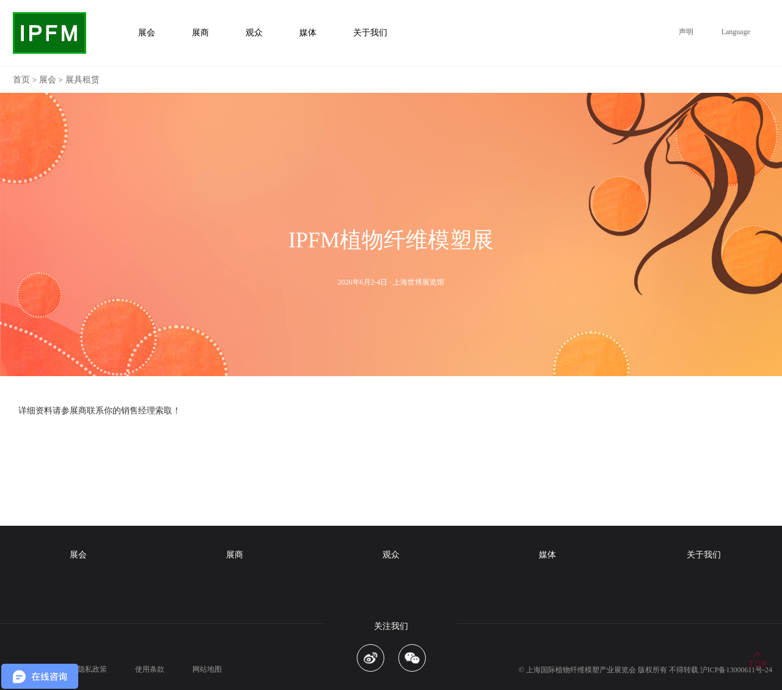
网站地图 (207, 669)
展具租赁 (82, 79)
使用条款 (149, 669)
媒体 (547, 554)
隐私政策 (92, 669)
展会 (47, 79)
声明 (686, 31)
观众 (391, 554)
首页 (21, 79)
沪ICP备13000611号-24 (736, 670)
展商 (234, 554)
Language (736, 31)
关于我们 (704, 554)
